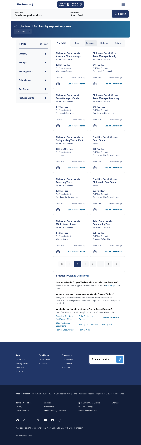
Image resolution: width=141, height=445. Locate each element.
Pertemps (110, 285)
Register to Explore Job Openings (110, 394)
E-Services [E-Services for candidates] (43, 364)
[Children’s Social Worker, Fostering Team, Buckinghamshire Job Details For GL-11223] (70, 181)
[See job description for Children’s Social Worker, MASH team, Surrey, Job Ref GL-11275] (76, 251)
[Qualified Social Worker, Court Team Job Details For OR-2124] (107, 139)
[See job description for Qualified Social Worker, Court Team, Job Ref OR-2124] (113, 167)
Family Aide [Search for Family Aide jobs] (84, 330)
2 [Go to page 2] (85, 264)
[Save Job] (58, 84)
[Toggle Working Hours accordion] (33, 71)
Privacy (19, 407)
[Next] (108, 264)
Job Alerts (20, 368)
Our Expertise (67, 360)
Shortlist (19, 372)
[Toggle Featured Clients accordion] (33, 98)
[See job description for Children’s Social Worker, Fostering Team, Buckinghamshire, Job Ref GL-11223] (76, 209)
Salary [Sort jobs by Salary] (118, 43)
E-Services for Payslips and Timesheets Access (74, 394)
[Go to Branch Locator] (77, 4)
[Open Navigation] (123, 4)
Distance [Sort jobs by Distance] (104, 43)
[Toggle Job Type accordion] (33, 62)
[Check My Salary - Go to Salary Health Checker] (64, 4)
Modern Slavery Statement (55, 411)
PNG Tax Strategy (85, 407)
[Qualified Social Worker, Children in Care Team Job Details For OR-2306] (107, 181)
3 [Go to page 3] (92, 264)
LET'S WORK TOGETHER (42, 394)
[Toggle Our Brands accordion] (33, 89)
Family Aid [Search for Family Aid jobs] (107, 324)
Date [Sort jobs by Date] (77, 43)
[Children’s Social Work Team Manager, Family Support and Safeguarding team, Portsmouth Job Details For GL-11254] (107, 55)
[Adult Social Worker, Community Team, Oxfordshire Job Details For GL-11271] (107, 223)
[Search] (120, 14)
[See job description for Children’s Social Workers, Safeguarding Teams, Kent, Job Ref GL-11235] (76, 167)
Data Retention (22, 411)
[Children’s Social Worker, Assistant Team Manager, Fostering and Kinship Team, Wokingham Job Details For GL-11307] (70, 55)
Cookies (47, 403)
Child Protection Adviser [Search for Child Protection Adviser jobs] (86, 317)
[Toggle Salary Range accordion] (33, 80)
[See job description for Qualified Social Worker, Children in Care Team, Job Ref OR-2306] (113, 209)
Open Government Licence (89, 403)
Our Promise (67, 364)
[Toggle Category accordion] (33, 53)
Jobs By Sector (22, 364)
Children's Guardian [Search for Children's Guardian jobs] (110, 317)
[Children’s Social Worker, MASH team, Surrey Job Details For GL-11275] (70, 223)
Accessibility (49, 407)
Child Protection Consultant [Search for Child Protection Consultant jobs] (63, 324)
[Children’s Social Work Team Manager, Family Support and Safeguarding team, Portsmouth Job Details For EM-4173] (70, 97)
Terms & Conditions (24, 403)
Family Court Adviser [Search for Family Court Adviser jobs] (88, 324)
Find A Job (20, 360)
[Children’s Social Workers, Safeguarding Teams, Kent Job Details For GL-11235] (70, 139)
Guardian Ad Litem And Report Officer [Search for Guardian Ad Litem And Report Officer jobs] (64, 317)
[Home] (25, 4)
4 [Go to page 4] (100, 264)
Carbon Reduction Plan (87, 411)
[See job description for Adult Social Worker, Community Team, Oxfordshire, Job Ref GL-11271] (113, 251)
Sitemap (115, 403)
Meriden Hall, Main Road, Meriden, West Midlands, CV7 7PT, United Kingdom (49, 428)
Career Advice (44, 360)
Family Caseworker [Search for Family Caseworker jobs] (64, 330)
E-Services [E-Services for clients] (66, 368)
